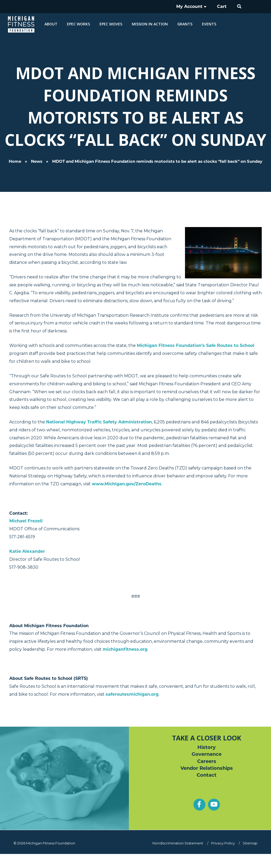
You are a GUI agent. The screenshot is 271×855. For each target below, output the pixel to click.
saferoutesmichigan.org (132, 693)
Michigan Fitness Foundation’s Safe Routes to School (195, 345)
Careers (206, 761)
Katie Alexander (27, 551)
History (206, 747)
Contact (206, 776)
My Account (194, 6)
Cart (223, 6)
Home (15, 161)
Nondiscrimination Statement (180, 843)
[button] (239, 6)
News (36, 161)
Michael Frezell (26, 520)
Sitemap (250, 843)
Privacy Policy (224, 843)
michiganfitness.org (125, 649)
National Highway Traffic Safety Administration (99, 421)
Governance (207, 754)
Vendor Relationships (206, 768)
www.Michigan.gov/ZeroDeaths (126, 483)
